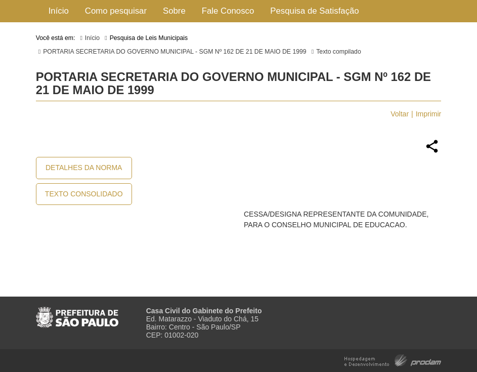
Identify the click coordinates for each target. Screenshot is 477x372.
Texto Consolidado (84, 194)
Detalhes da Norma (84, 167)
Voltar (400, 114)
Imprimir (429, 114)
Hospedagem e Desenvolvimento (392, 359)
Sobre (174, 11)
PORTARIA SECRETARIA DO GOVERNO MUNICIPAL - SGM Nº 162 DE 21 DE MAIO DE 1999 (174, 51)
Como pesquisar (116, 11)
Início (59, 11)
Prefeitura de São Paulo (77, 313)
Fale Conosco (228, 11)
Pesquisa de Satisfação (314, 11)
